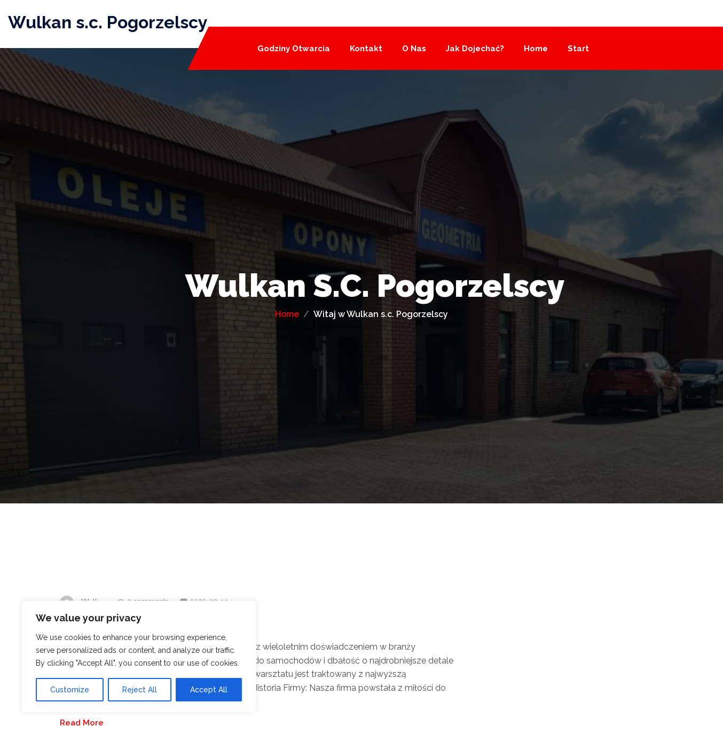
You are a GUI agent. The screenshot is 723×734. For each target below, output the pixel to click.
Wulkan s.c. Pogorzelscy (108, 22)
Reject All (139, 689)
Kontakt (366, 48)
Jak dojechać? (475, 48)
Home (536, 48)
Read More (82, 723)
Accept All (208, 689)
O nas (414, 48)
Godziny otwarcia (293, 48)
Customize (69, 689)
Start (578, 48)
